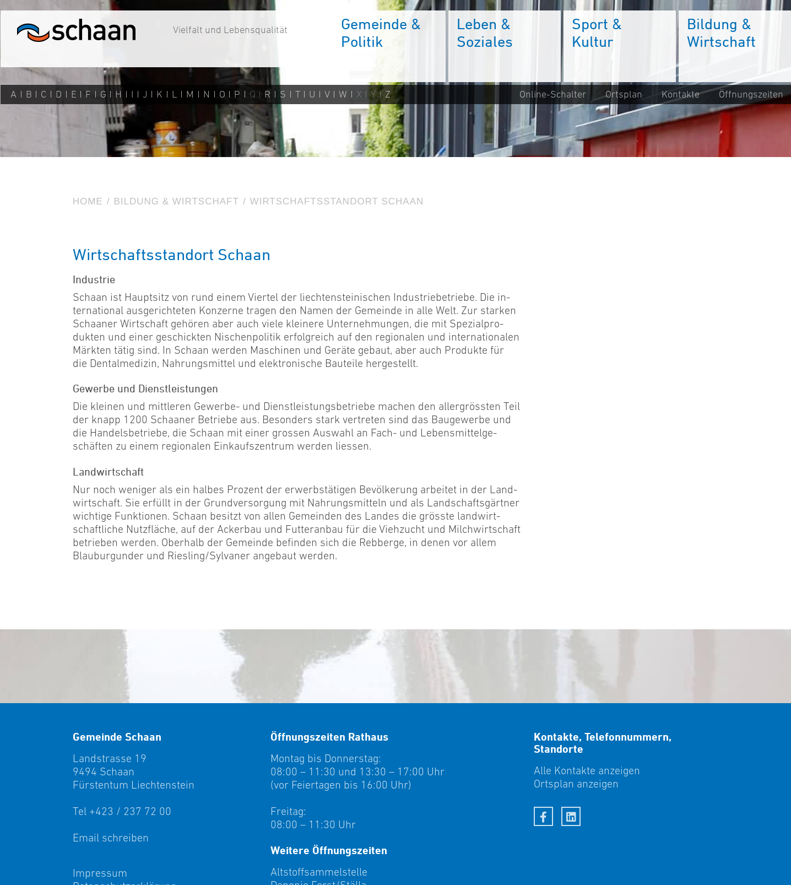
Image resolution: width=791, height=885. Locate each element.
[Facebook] (543, 816)
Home (88, 201)
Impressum (100, 873)
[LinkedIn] (571, 816)
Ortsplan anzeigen (576, 784)
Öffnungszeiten (750, 94)
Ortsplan (623, 94)
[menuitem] (388, 47)
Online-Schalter (552, 94)
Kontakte (680, 94)
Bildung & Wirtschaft (176, 201)
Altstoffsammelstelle (318, 872)
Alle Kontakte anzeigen (587, 770)
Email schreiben (111, 838)
